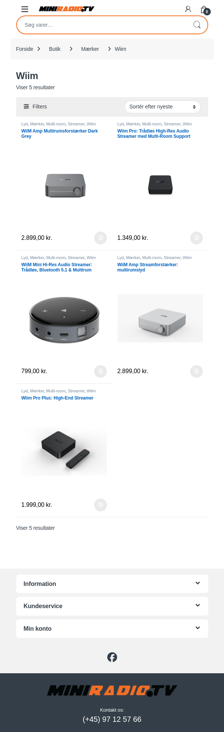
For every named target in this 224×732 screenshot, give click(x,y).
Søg (196, 25)
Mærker (90, 49)
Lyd (24, 124)
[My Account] (188, 9)
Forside (25, 49)
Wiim (91, 124)
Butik (54, 49)
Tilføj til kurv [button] (100, 238)
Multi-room (56, 124)
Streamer (76, 124)
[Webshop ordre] (163, 107)
